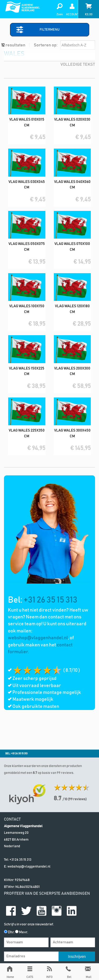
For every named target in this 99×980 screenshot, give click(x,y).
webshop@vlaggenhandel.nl (38, 638)
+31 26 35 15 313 (50, 600)
